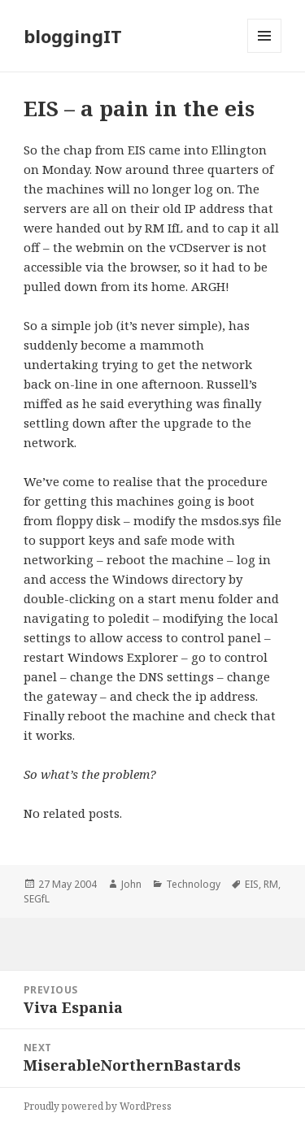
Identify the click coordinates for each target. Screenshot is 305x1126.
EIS (252, 884)
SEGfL (37, 899)
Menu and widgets (264, 52)
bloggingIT (73, 36)
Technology (193, 884)
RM (271, 884)
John (131, 884)
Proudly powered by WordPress (98, 1106)
